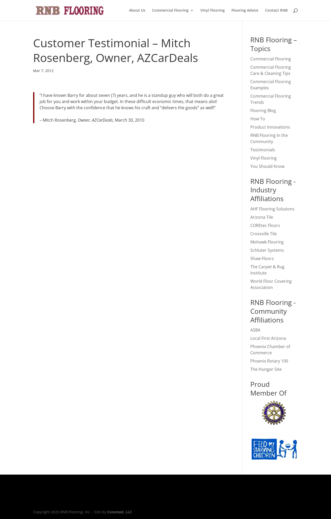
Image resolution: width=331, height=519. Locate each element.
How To (257, 119)
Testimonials (262, 150)
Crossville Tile (263, 234)
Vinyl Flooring (212, 11)
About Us (137, 11)
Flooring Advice (244, 11)
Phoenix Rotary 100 (269, 361)
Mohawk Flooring (267, 242)
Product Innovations (270, 127)
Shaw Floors (262, 258)
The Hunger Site (266, 369)
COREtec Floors (265, 225)
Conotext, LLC (119, 511)
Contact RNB (276, 11)
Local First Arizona (268, 338)
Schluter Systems (267, 250)
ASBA (255, 330)
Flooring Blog (263, 110)
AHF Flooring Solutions (272, 209)
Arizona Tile (261, 217)
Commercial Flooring (170, 11)
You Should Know (267, 166)
